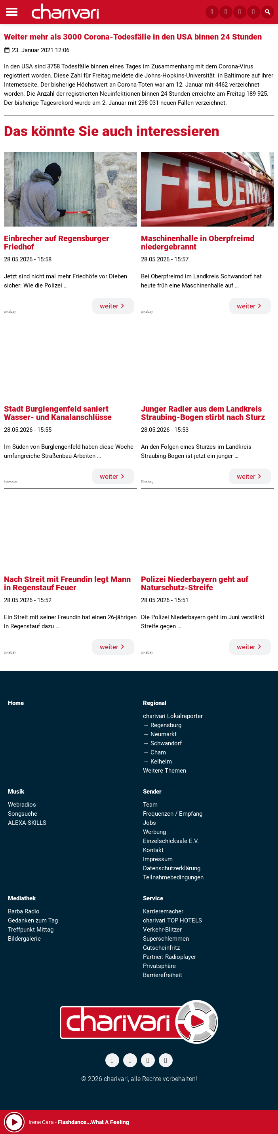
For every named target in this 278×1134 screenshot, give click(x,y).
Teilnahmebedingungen (173, 877)
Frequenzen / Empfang (172, 813)
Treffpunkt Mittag (30, 929)
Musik (16, 791)
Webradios (22, 804)
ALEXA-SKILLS (27, 822)
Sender (152, 791)
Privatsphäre (159, 966)
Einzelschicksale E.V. (171, 841)
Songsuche (22, 813)
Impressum (158, 859)
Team (150, 804)
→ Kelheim (157, 761)
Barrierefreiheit (162, 975)
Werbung (154, 831)
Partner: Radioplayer (169, 956)
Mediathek (22, 898)
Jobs (149, 822)
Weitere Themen (164, 770)
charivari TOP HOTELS (172, 920)
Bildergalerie (24, 938)
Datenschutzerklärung (171, 868)
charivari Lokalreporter (173, 716)
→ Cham (154, 752)
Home (16, 703)
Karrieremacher (163, 911)
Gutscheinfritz (161, 947)
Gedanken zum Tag (33, 920)
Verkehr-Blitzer (162, 929)
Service (153, 898)
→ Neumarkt (160, 734)
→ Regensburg (162, 725)
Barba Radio (24, 911)
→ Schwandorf (162, 743)
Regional (154, 703)
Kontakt (153, 850)
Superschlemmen (166, 938)
